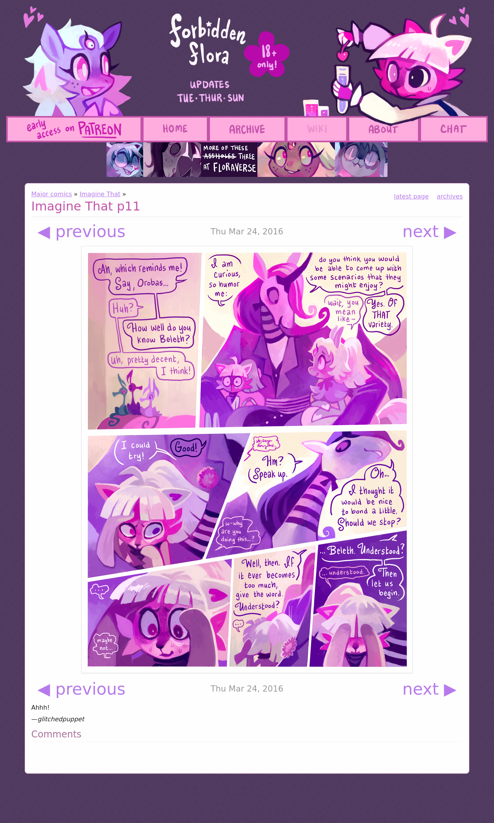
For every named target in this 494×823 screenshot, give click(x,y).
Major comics (51, 194)
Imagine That (100, 194)
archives (450, 196)
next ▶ (430, 231)
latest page (411, 196)
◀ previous (81, 231)
